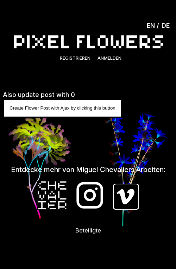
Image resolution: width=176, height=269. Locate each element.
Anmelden (109, 58)
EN (151, 25)
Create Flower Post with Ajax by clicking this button (62, 108)
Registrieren (75, 58)
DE (166, 25)
